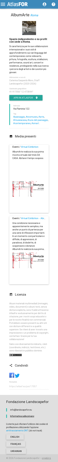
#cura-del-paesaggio (38, 120)
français (16, 444)
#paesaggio (19, 116)
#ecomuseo (32, 116)
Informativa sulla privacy (22, 416)
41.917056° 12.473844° (21, 91)
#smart (35, 123)
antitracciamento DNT (17, 430)
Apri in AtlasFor (26, 98)
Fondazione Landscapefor (27, 458)
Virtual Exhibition (29, 146)
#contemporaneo (22, 123)
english (15, 437)
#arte (41, 116)
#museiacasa (20, 120)
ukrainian (16, 451)
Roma (34, 15)
